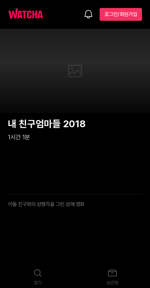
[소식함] (88, 14)
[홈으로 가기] (29, 14)
